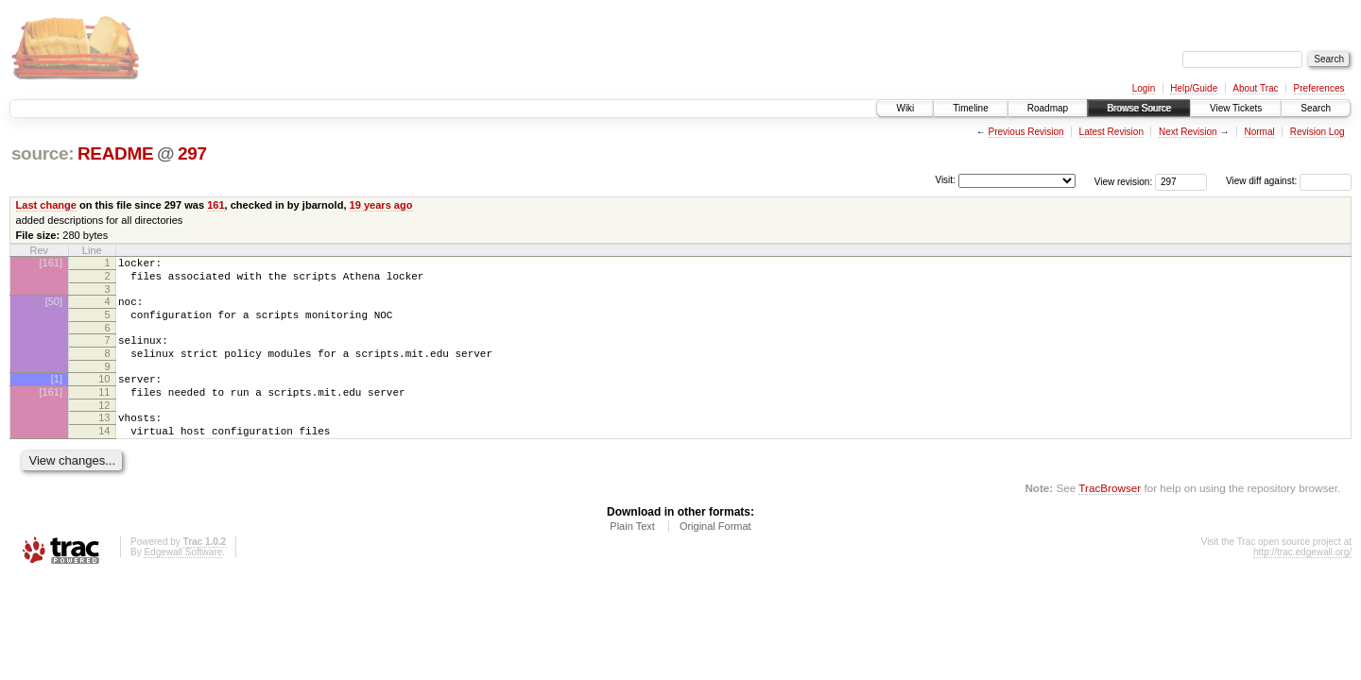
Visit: (945, 180)
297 (192, 153)
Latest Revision (1111, 132)
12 (104, 428)
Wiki (905, 108)
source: (42, 153)
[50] (53, 307)
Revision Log (1317, 132)
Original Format (715, 554)
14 (104, 456)
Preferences (1319, 88)
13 (104, 440)
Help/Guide (1193, 88)
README (115, 153)
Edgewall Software (183, 580)
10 (104, 395)
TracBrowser (1109, 516)
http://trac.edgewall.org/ (1302, 580)
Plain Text (632, 554)
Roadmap (1047, 108)
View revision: (1123, 181)
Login (1143, 88)
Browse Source (1139, 108)
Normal (1259, 132)
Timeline (970, 108)
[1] (56, 395)
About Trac (1255, 88)
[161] (51, 262)
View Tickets (1236, 108)
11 (104, 411)
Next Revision (1188, 132)
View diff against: (1289, 181)
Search (1316, 108)
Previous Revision (1026, 132)
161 (215, 205)
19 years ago (381, 205)
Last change (46, 205)
